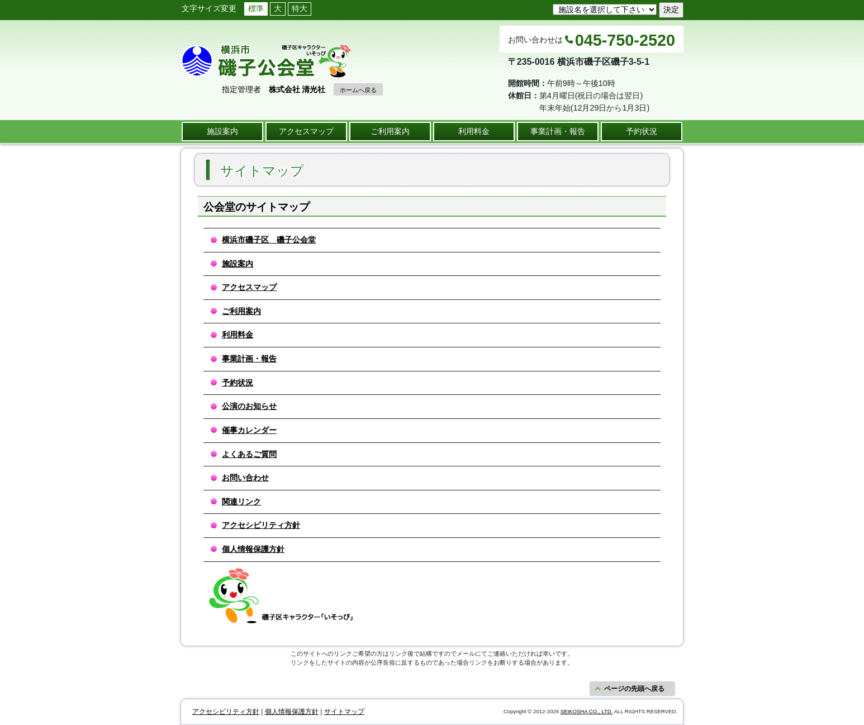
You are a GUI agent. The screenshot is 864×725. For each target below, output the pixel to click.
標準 (256, 8)
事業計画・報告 (557, 131)
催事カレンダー (249, 430)
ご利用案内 (390, 131)
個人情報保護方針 (253, 549)
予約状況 (641, 131)
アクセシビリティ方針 (261, 525)
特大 (299, 8)
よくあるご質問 (249, 454)
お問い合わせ (245, 477)
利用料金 (474, 131)
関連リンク (241, 501)
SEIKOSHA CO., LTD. (587, 711)
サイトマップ (344, 712)
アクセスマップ (306, 131)
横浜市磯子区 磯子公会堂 (269, 239)
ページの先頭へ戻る (634, 689)
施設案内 (222, 131)
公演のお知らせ (249, 406)
